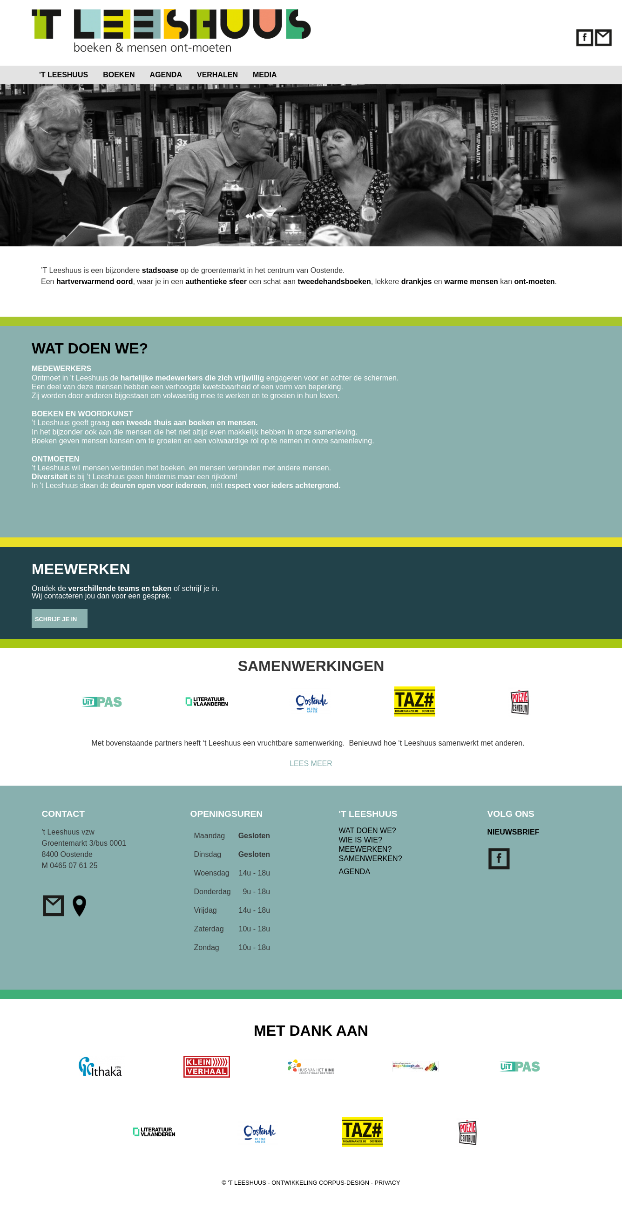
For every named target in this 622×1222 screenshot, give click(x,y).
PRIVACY (387, 1182)
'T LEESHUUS (63, 75)
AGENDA (166, 75)
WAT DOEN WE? (367, 831)
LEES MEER (311, 763)
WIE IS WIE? (360, 840)
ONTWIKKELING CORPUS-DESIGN (320, 1182)
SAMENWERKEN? (370, 858)
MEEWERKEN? (365, 849)
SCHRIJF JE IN (56, 619)
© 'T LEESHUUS (244, 1182)
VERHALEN (217, 75)
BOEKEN (119, 75)
